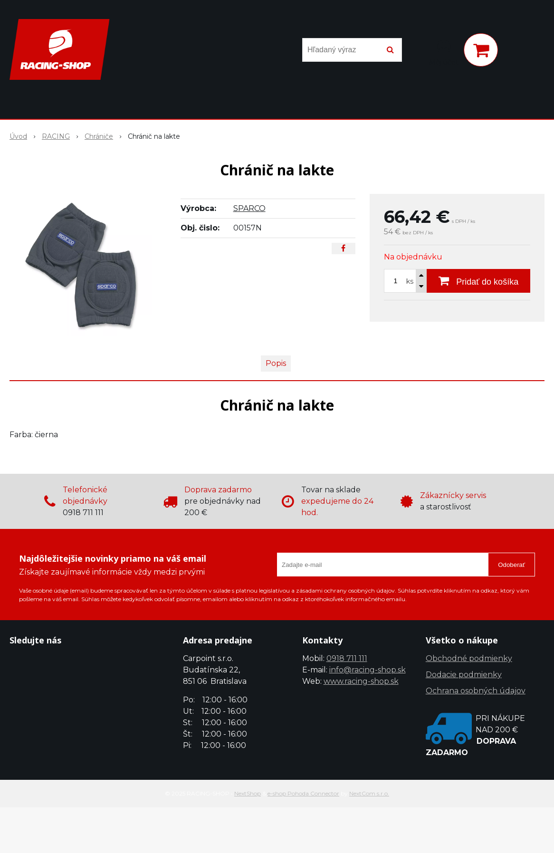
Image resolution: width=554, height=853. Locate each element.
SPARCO (249, 208)
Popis (276, 363)
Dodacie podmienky (464, 674)
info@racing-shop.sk (367, 669)
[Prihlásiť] (443, 51)
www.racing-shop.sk (361, 681)
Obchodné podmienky (469, 658)
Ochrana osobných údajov (475, 690)
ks (409, 281)
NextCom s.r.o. (369, 793)
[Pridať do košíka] (478, 281)
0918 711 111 (346, 658)
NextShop (247, 793)
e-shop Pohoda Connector (303, 793)
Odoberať (511, 564)
